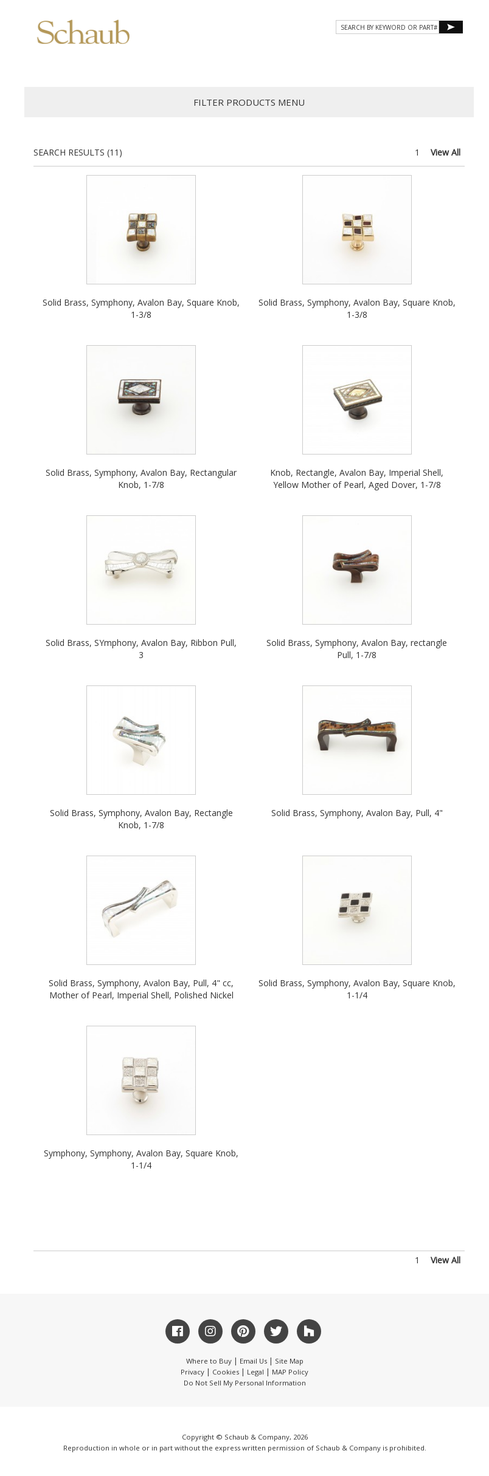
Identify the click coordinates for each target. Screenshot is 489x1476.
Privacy (192, 1371)
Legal (255, 1371)
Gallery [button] (233, 61)
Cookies (225, 1371)
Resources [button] (299, 61)
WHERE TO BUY (427, 61)
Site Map (289, 1360)
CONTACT (362, 61)
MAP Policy (290, 1371)
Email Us (253, 1360)
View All (445, 152)
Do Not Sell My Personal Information (245, 1382)
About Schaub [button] (93, 61)
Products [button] (169, 61)
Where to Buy (209, 1360)
